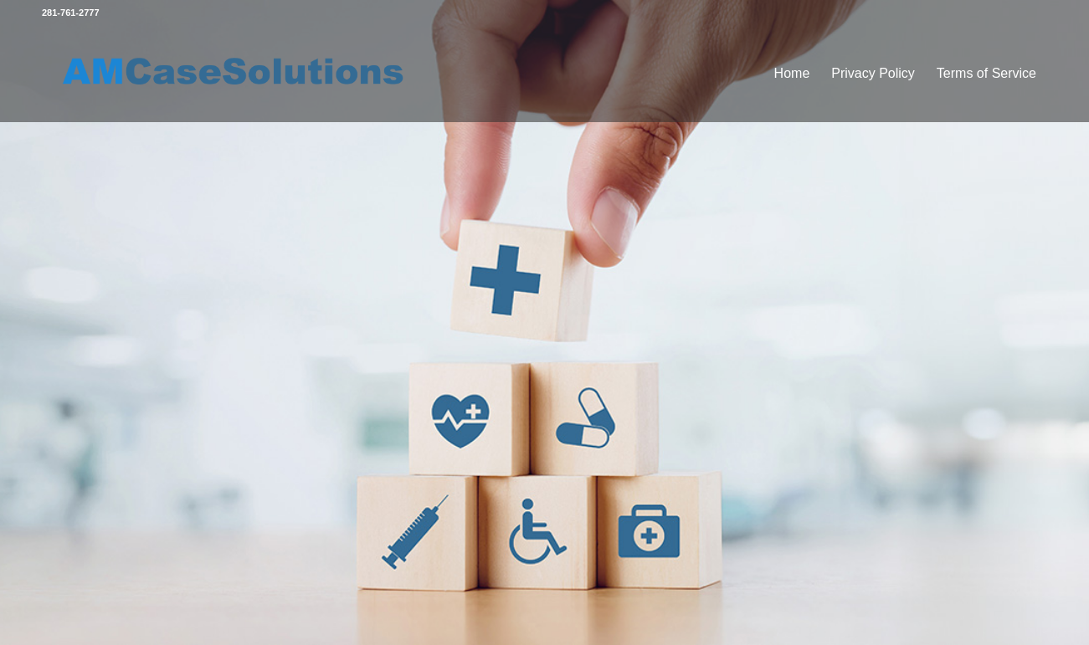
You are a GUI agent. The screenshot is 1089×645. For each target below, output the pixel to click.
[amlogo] (235, 73)
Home (792, 73)
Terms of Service (986, 73)
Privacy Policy (873, 73)
